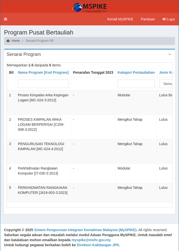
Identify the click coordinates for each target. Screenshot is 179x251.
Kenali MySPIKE (120, 19)
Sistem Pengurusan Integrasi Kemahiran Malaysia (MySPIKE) (85, 230)
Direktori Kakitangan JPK (98, 245)
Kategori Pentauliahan (136, 72)
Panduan (148, 19)
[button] (5, 19)
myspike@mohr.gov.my (91, 240)
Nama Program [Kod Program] (43, 72)
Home (13, 41)
